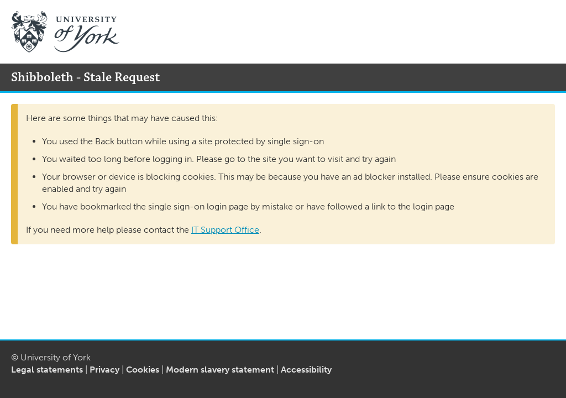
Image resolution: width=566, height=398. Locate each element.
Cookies (142, 369)
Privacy (104, 369)
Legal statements (47, 369)
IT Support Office (225, 229)
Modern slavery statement (220, 369)
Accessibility (306, 369)
